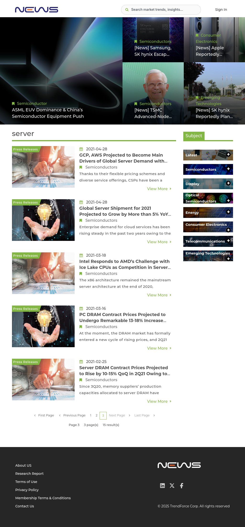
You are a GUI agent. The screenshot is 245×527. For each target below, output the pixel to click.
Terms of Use (26, 482)
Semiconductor (32, 103)
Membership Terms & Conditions (43, 498)
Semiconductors (155, 41)
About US (23, 465)
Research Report (29, 473)
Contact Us (24, 506)
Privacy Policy (27, 490)
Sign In (221, 9)
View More (157, 189)
